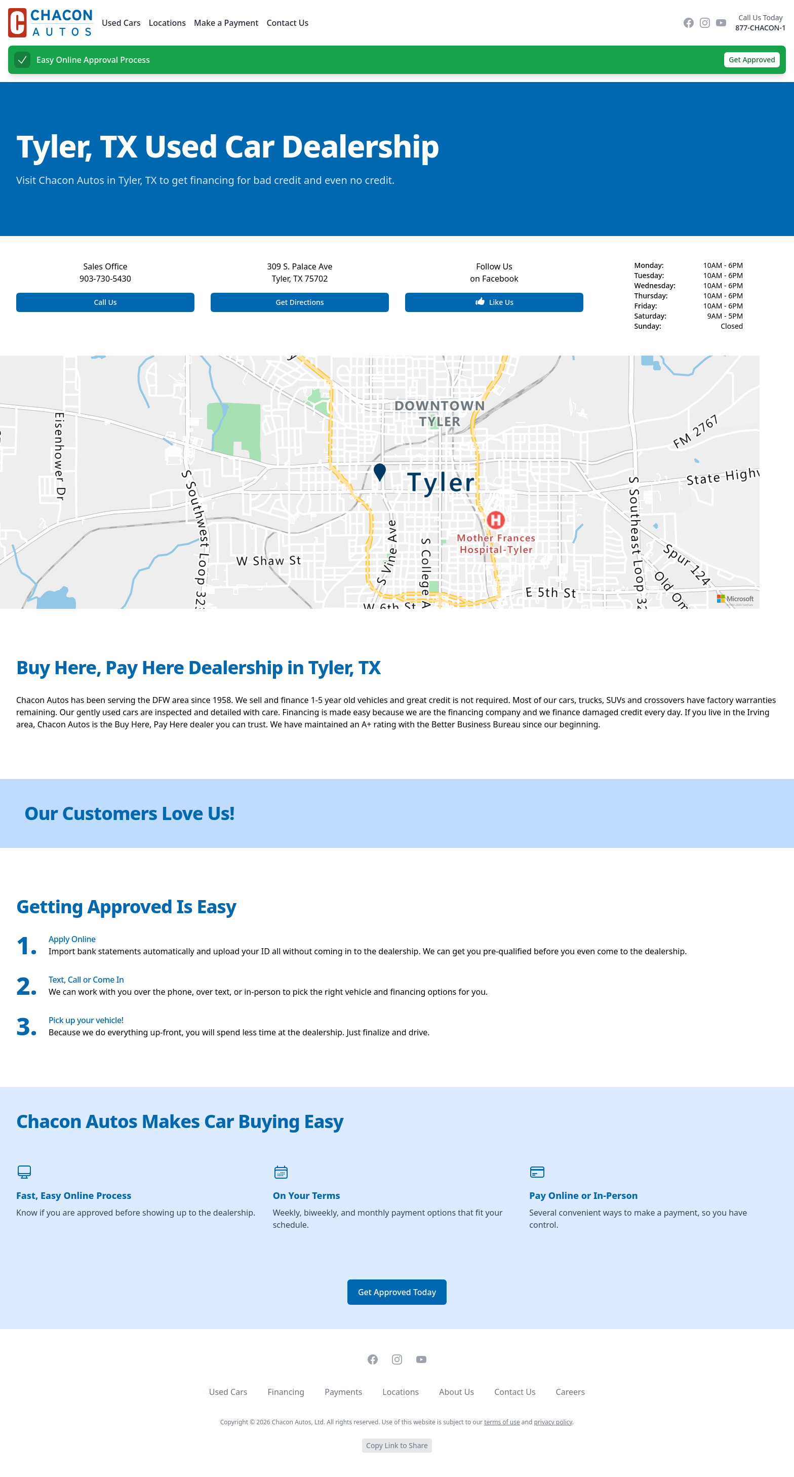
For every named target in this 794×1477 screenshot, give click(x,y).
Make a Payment (226, 22)
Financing (285, 1391)
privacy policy (553, 1422)
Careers (570, 1391)
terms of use (502, 1422)
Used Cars (121, 22)
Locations (167, 22)
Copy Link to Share (397, 1445)
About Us (456, 1391)
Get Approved (752, 59)
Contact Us (287, 22)
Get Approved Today (397, 1292)
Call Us (105, 302)
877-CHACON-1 (760, 27)
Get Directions (299, 302)
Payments (343, 1391)
